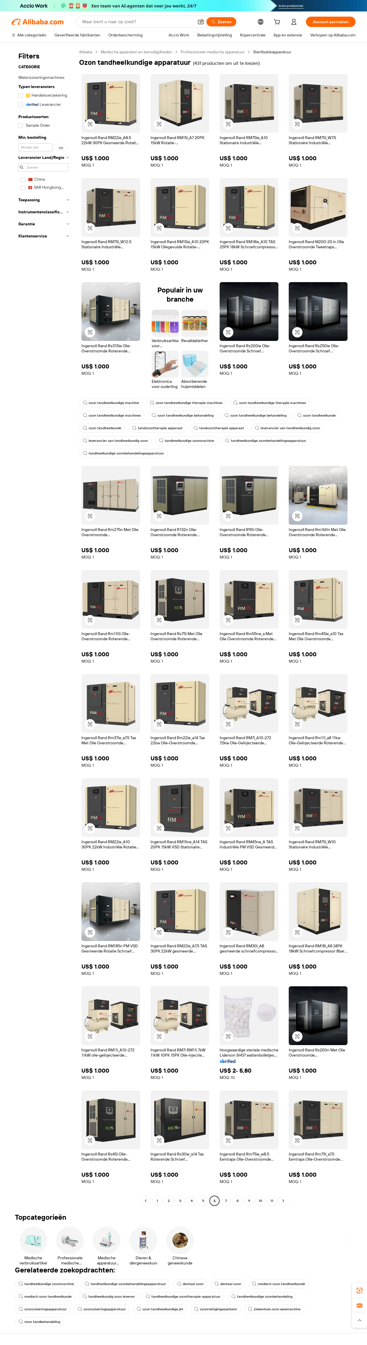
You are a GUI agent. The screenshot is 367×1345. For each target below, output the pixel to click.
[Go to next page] (283, 1201)
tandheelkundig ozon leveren (109, 1296)
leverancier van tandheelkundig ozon (287, 428)
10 (260, 1201)
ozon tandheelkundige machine (111, 403)
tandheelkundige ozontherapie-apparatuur (183, 1296)
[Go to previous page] (145, 1201)
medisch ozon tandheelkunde (278, 1284)
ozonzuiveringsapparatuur (43, 1309)
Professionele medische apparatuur (213, 52)
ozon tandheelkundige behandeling (183, 415)
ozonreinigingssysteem (215, 1309)
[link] (359, 1290)
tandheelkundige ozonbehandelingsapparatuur (265, 440)
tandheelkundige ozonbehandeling (261, 1296)
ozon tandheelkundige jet (160, 1309)
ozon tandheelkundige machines (112, 415)
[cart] (278, 22)
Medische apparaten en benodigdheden (136, 52)
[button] (200, 21)
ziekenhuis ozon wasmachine (274, 1309)
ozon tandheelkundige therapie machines (186, 403)
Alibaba (85, 52)
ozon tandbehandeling (39, 1321)
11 (271, 1201)
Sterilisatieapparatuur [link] (272, 52)
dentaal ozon (190, 1284)
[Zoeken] (221, 21)
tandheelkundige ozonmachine (186, 440)
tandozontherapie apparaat (157, 428)
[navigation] (43, 627)
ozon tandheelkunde (316, 415)
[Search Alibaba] (137, 22)
